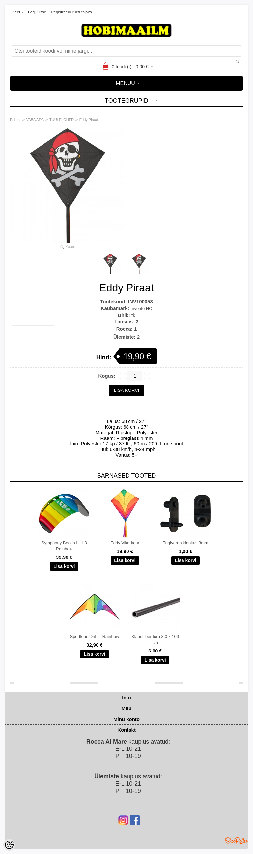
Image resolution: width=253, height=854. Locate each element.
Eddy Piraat (88, 120)
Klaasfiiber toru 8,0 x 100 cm (155, 639)
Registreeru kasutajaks (71, 12)
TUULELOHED (61, 120)
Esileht (15, 120)
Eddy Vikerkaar (124, 542)
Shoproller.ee (236, 840)
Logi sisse (37, 12)
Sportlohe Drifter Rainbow (94, 636)
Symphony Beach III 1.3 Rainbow (64, 545)
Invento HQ (142, 308)
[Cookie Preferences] (9, 845)
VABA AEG (35, 120)
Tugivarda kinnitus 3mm (185, 542)
